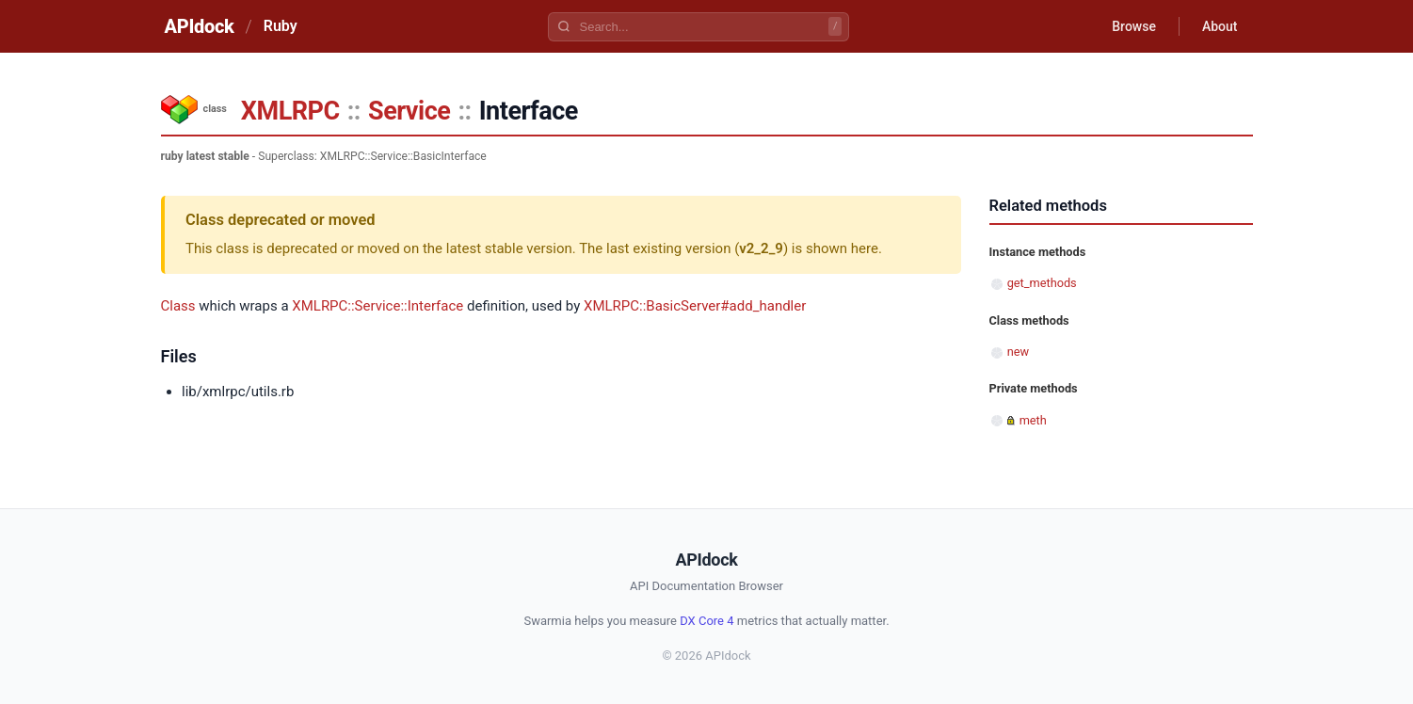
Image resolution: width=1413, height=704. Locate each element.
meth (1033, 420)
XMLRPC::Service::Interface (377, 305)
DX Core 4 (706, 621)
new (1018, 351)
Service (409, 111)
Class (178, 305)
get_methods (1042, 283)
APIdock (199, 26)
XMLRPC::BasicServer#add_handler (695, 305)
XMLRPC (290, 111)
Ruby (280, 26)
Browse (1134, 26)
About (1220, 26)
